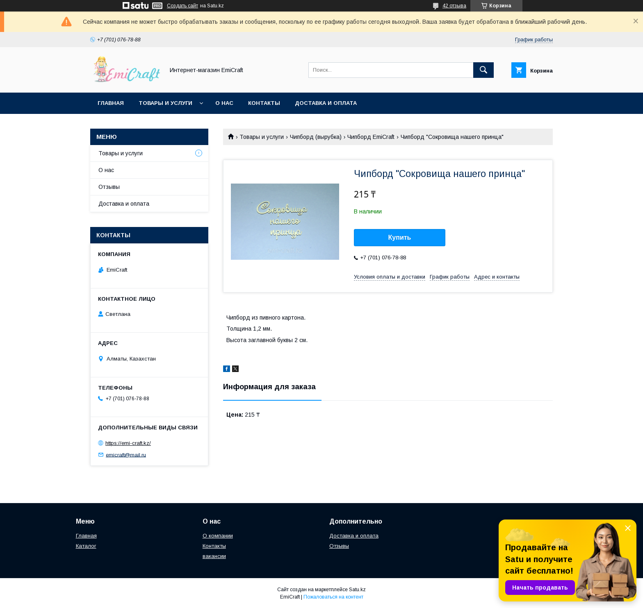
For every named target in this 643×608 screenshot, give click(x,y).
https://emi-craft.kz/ (128, 443)
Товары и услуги (165, 103)
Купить (399, 237)
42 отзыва (454, 6)
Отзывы (109, 187)
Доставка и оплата (326, 103)
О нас (224, 103)
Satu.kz (357, 589)
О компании (218, 536)
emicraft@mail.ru (126, 454)
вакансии (214, 556)
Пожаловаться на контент (333, 597)
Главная (111, 103)
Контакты (264, 103)
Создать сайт (182, 6)
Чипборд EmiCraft (370, 137)
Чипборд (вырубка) (316, 137)
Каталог (86, 546)
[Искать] (483, 70)
